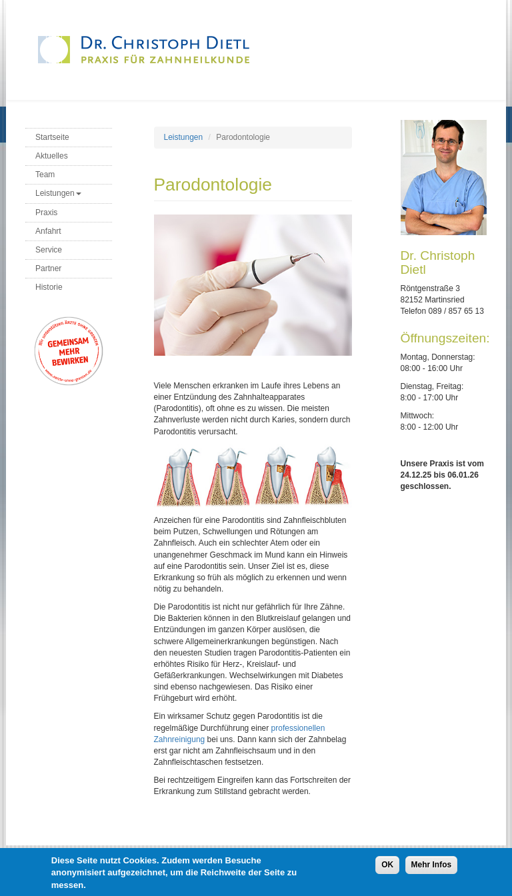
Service (48, 249)
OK (387, 868)
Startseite (52, 137)
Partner (48, 268)
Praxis (46, 212)
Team (45, 174)
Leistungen (58, 193)
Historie (49, 287)
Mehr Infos (431, 868)
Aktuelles (51, 156)
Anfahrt (48, 231)
